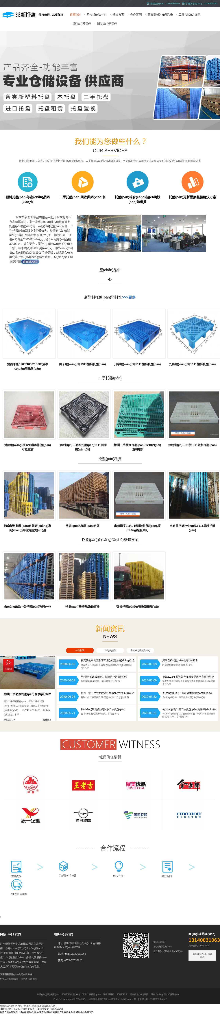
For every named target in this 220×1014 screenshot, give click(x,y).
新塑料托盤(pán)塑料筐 (103, 297)
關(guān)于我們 (107, 23)
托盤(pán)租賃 (110, 459)
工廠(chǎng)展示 (189, 14)
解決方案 (118, 14)
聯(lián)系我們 (82, 23)
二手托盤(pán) (110, 378)
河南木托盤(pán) (29, 979)
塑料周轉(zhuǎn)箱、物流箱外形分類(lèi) (104, 676)
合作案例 (136, 14)
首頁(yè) (75, 14)
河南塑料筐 (122, 994)
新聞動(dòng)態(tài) (160, 14)
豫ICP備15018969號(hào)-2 (153, 999)
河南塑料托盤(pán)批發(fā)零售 (180, 660)
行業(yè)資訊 (110, 650)
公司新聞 (79, 650)
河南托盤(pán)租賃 (139, 994)
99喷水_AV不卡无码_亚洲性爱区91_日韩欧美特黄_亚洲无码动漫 (31, 1009)
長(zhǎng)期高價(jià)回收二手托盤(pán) (103, 709)
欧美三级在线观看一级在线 (13, 1012)
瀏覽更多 (47, 720)
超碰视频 (31, 1012)
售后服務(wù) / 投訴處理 (202, 955)
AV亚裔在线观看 (44, 1012)
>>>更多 (129, 297)
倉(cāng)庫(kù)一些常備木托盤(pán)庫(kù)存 (187, 693)
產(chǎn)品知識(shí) (140, 650)
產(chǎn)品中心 (96, 14)
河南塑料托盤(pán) (71, 994)
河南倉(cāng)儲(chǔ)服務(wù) (165, 994)
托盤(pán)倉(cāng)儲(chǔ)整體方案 (110, 540)
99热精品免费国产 (84, 1012)
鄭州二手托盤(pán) (9, 979)
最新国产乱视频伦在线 (64, 1012)
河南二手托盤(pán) (91, 994)
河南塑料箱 (108, 994)
